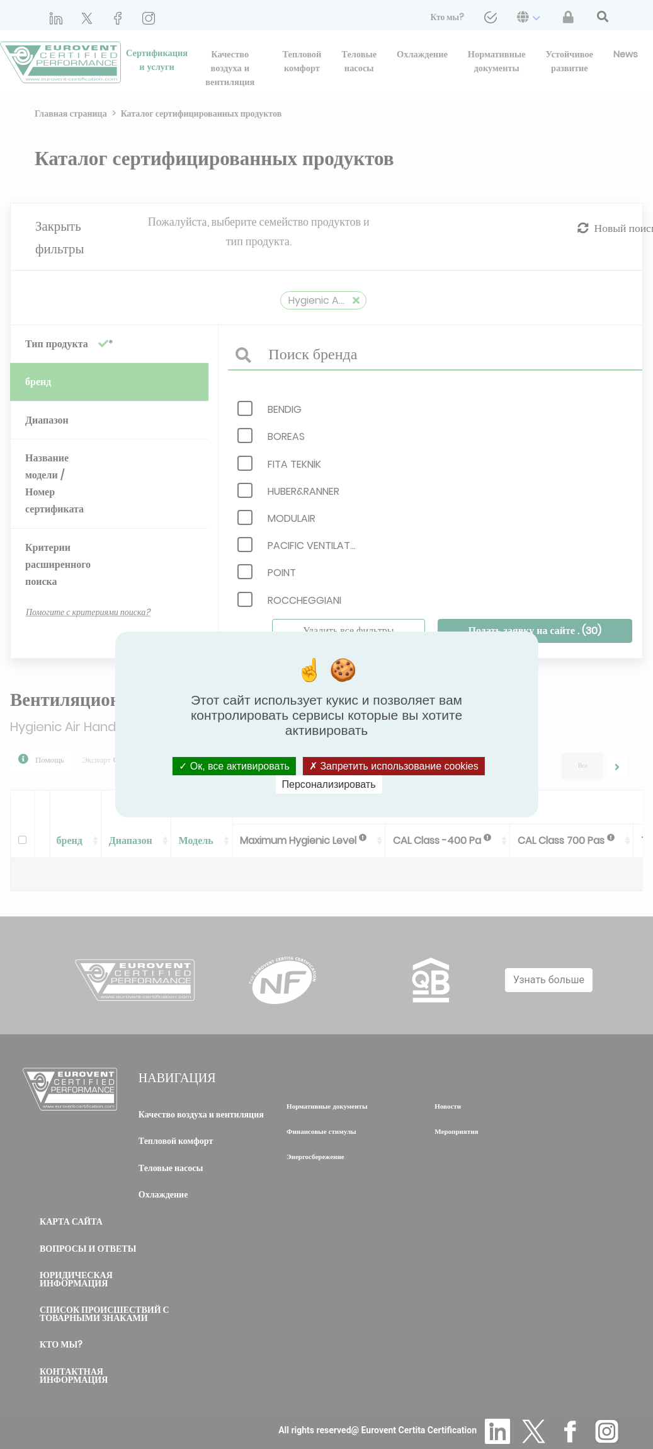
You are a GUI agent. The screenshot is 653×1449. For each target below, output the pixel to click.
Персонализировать (329, 784)
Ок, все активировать (234, 766)
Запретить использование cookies (394, 766)
